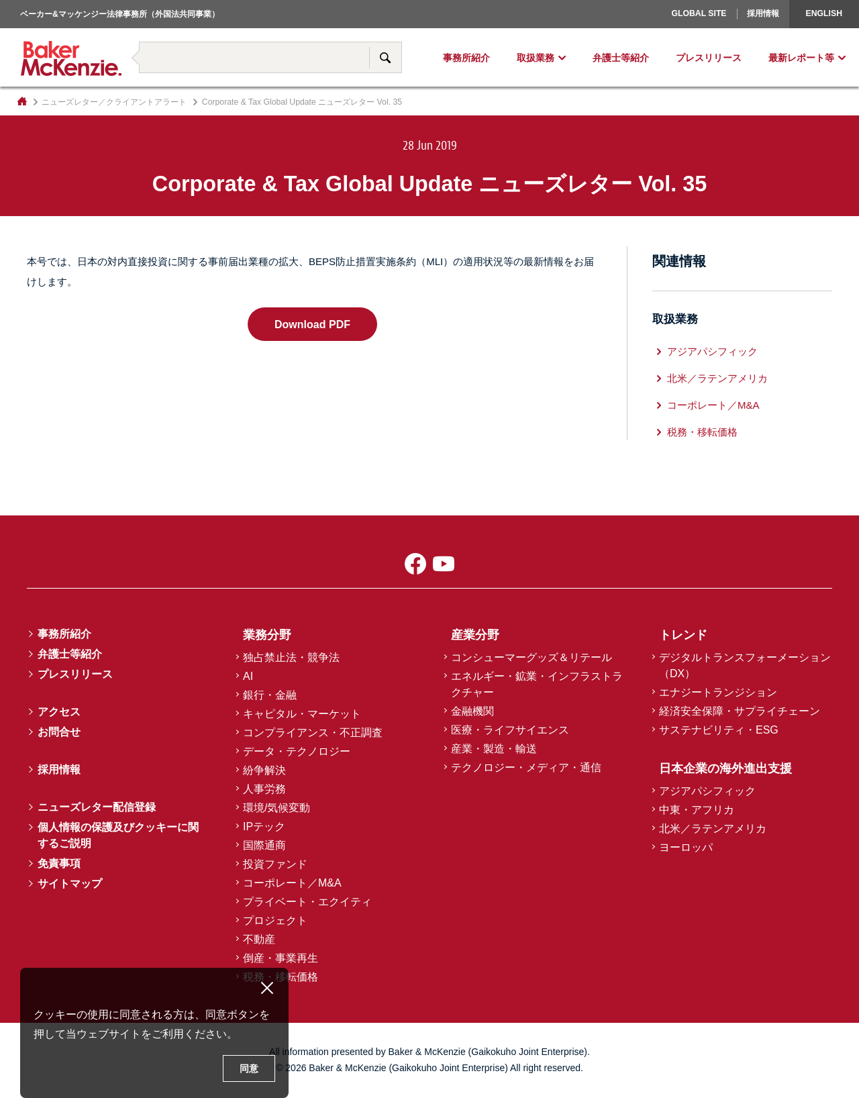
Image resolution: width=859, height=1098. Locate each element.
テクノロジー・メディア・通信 (526, 767)
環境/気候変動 (276, 807)
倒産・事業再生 (280, 958)
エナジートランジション (718, 692)
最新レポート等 (801, 57)
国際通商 (264, 845)
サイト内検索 (385, 57)
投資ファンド (275, 864)
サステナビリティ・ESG (718, 730)
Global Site (698, 13)
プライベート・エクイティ (307, 901)
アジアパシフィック (712, 351)
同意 (249, 1068)
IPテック (264, 826)
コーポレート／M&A (713, 405)
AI (248, 676)
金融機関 (472, 711)
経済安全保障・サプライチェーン (739, 711)
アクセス (59, 711)
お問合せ (59, 732)
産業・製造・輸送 (494, 748)
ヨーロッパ (654, 30)
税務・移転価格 (702, 432)
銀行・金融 (270, 695)
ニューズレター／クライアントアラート (114, 102)
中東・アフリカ (696, 809)
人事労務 (264, 789)
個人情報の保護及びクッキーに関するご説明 (118, 835)
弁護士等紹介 (621, 57)
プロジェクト (275, 920)
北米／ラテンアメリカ (717, 378)
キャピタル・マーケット (302, 713)
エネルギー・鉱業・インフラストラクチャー (537, 684)
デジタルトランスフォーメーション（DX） (745, 665)
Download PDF (312, 324)
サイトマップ (70, 883)
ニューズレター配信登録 (97, 807)
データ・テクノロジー (296, 751)
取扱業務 (535, 57)
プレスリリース (709, 57)
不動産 (259, 939)
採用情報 (763, 13)
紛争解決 (264, 770)
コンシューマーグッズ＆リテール (531, 657)
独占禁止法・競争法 (291, 657)
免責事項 (59, 863)
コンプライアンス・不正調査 (313, 732)
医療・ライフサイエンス (510, 730)
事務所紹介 (466, 57)
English (824, 13)
